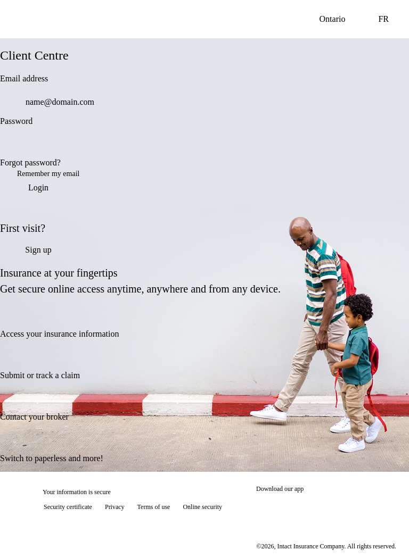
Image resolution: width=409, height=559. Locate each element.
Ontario (341, 19)
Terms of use (153, 507)
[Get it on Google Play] (360, 508)
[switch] (257, 144)
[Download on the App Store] (288, 508)
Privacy (115, 507)
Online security (202, 507)
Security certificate (68, 507)
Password (16, 121)
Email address (24, 78)
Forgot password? (30, 162)
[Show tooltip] (385, 535)
